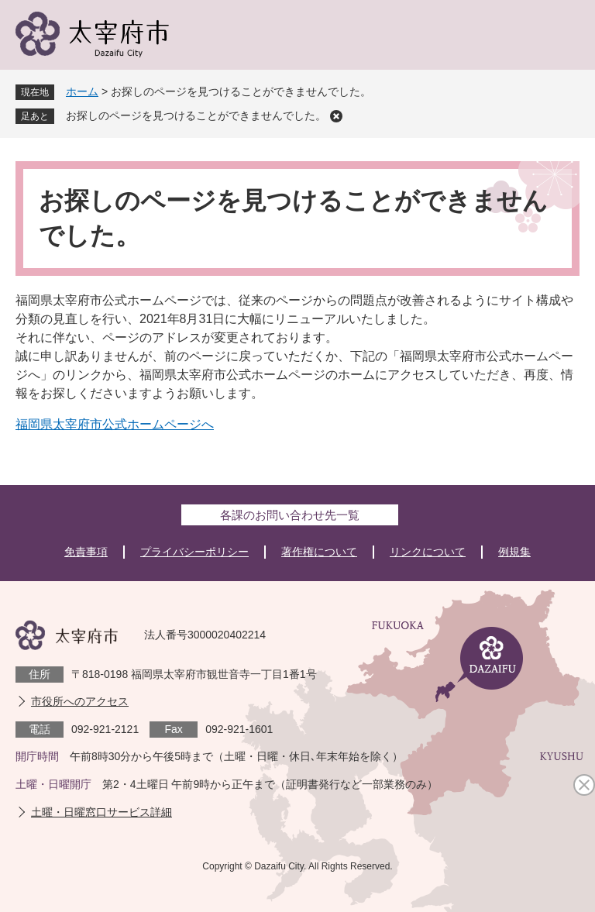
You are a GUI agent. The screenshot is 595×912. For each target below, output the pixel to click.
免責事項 (86, 551)
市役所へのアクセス (80, 701)
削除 (336, 116)
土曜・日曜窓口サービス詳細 (101, 812)
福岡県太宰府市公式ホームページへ (114, 424)
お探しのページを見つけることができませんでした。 (196, 115)
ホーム (82, 91)
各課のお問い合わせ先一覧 (289, 514)
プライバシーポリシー (194, 551)
